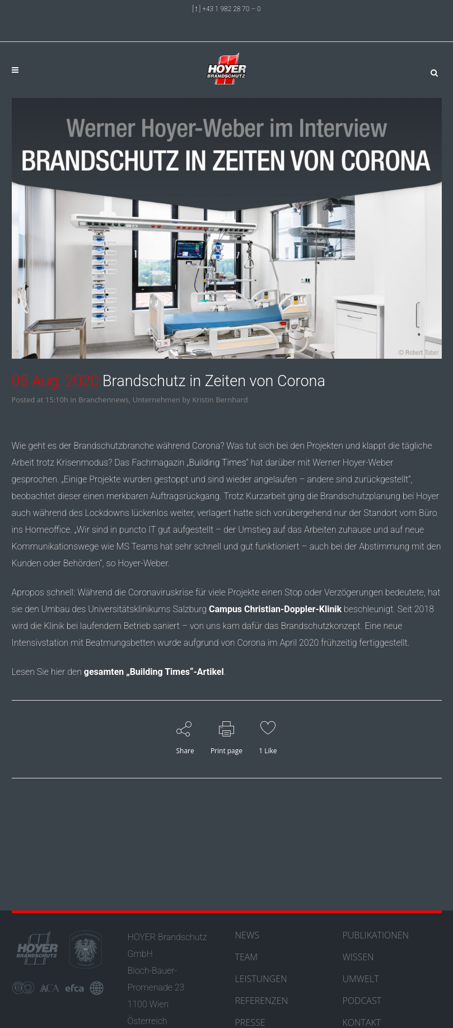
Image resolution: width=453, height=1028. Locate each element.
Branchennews (103, 400)
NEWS (247, 935)
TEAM (246, 957)
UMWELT (361, 979)
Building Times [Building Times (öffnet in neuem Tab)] (217, 462)
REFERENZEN (261, 1000)
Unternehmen (156, 400)
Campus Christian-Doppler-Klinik (275, 609)
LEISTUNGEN (261, 979)
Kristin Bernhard (219, 400)
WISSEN (358, 957)
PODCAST (362, 1000)
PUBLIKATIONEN (376, 935)
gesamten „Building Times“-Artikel (154, 671)
